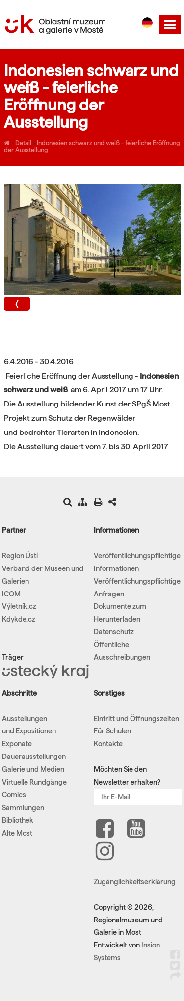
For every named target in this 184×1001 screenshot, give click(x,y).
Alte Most (17, 833)
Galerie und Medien (33, 769)
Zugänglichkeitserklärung (135, 882)
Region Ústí (20, 556)
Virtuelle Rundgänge (34, 782)
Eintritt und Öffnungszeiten (136, 719)
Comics (14, 795)
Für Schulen (112, 731)
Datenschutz (114, 632)
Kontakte (108, 744)
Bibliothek (17, 820)
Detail (23, 142)
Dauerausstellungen (34, 756)
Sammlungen (23, 808)
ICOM (11, 594)
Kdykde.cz (18, 619)
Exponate (17, 744)
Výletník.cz (19, 606)
